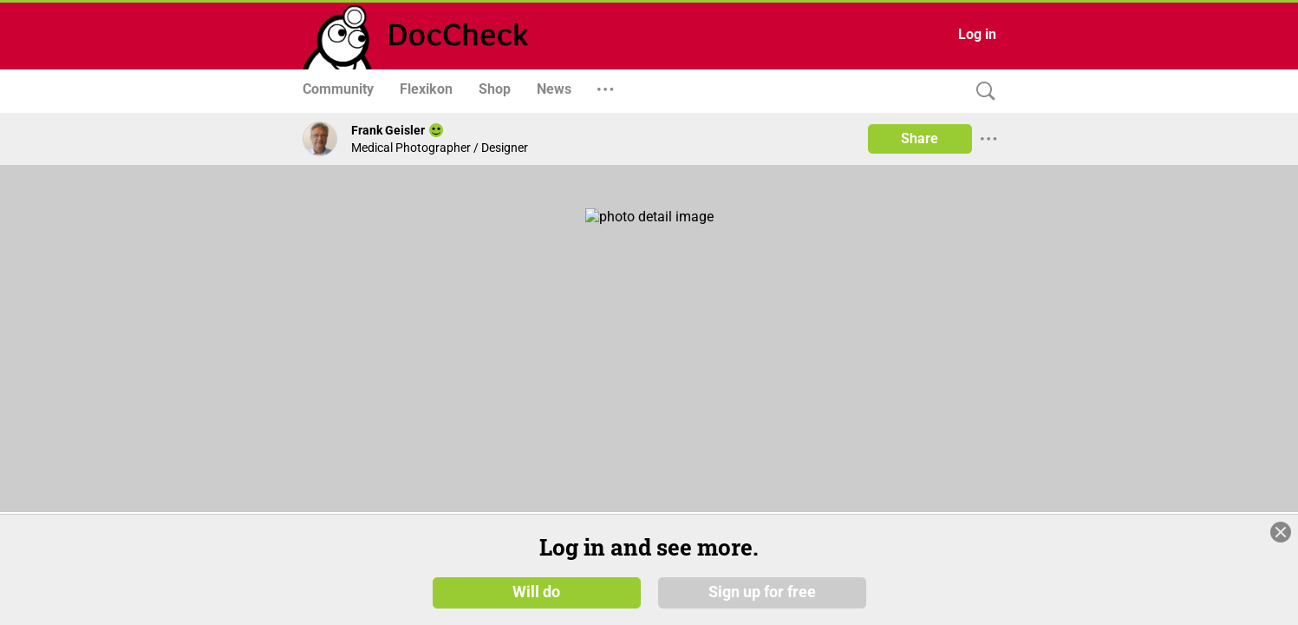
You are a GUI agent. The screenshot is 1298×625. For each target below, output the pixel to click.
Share (919, 138)
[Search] (981, 91)
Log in (977, 34)
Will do (536, 598)
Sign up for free (762, 598)
